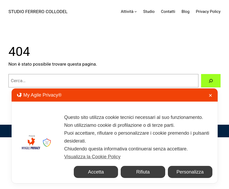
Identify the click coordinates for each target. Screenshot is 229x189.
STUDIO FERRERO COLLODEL (37, 11)
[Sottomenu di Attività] (135, 11)
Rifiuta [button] (143, 172)
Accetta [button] (96, 172)
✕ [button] (210, 95)
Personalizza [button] (190, 172)
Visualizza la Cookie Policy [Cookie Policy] (92, 156)
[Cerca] (211, 80)
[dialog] (114, 135)
